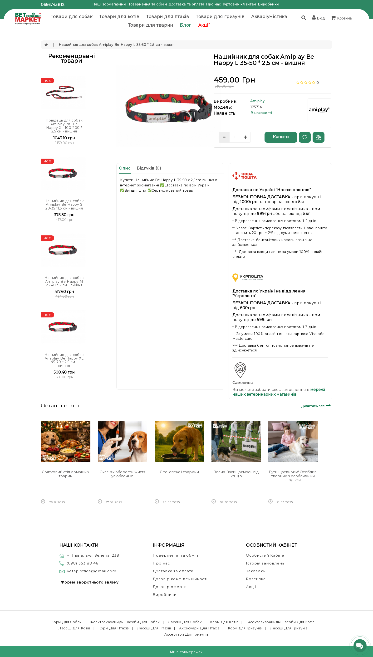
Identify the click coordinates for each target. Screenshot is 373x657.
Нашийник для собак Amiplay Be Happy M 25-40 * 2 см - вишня (64, 281)
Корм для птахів (113, 628)
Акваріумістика (269, 16)
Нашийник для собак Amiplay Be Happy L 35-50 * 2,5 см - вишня (117, 45)
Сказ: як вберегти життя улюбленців (122, 474)
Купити (281, 137)
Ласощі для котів (74, 628)
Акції (204, 25)
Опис (124, 168)
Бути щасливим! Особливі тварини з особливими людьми (293, 476)
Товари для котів (119, 16)
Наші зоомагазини (109, 4)
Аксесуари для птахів (199, 628)
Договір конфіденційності (180, 579)
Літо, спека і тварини (179, 472)
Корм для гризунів (245, 628)
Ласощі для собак (185, 622)
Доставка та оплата (186, 4)
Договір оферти (170, 586)
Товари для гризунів (220, 16)
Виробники (268, 4)
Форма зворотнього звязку (89, 582)
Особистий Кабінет (266, 555)
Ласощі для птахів (154, 628)
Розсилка (256, 579)
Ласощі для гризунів (289, 628)
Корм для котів (224, 622)
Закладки (256, 571)
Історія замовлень (265, 563)
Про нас (213, 4)
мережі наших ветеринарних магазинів (278, 392)
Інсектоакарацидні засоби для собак (125, 622)
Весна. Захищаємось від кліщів (236, 474)
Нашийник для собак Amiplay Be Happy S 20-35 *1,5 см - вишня (64, 204)
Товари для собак (72, 16)
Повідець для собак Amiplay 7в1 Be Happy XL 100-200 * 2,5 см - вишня (64, 125)
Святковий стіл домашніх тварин (65, 474)
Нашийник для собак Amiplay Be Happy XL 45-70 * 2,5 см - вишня (64, 360)
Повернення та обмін (147, 4)
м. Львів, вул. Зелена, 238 (89, 555)
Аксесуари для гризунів (186, 634)
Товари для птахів (167, 16)
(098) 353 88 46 (82, 563)
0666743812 (53, 4)
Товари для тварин (150, 25)
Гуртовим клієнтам (239, 4)
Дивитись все (316, 405)
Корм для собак (66, 622)
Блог (185, 25)
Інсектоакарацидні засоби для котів (280, 622)
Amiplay (257, 101)
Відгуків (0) (149, 168)
